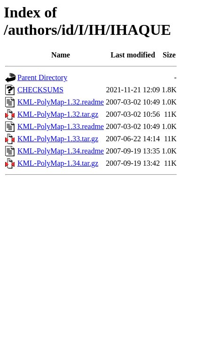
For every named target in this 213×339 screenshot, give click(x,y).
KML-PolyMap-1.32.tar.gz (57, 114)
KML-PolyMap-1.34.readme (60, 151)
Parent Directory (42, 77)
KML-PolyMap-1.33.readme (60, 126)
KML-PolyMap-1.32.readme (60, 102)
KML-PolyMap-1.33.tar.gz (57, 139)
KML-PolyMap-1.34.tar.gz (57, 163)
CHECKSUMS (40, 90)
